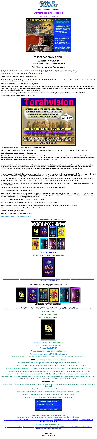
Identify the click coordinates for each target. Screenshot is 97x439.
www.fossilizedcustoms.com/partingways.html (27, 73)
